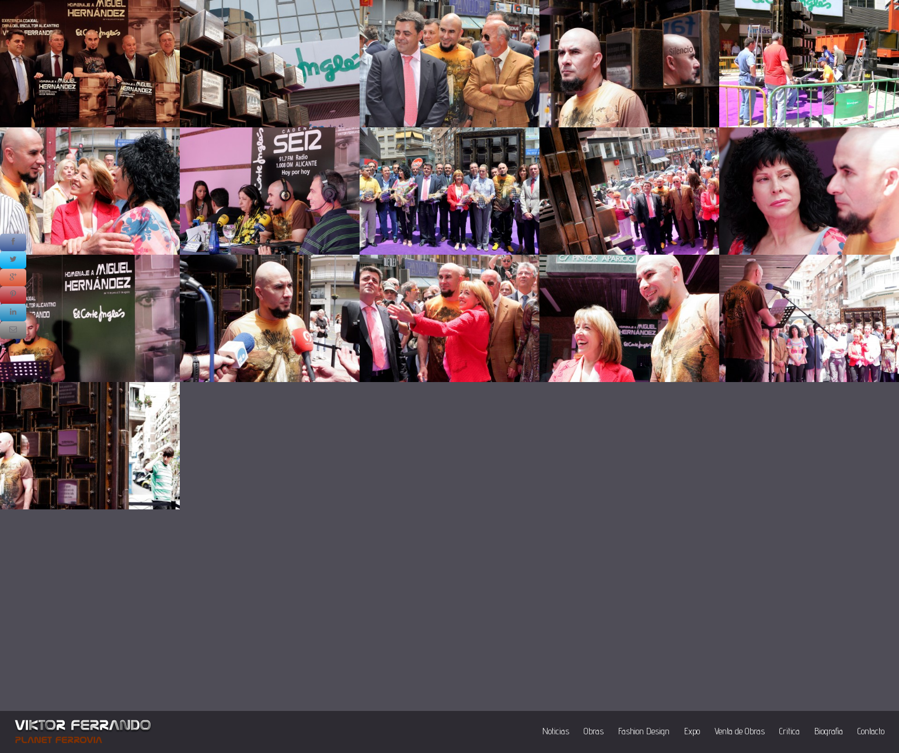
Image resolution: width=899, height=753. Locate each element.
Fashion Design (644, 731)
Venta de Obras (740, 731)
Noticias (555, 731)
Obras (594, 731)
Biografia (828, 731)
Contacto (871, 731)
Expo (692, 731)
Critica (789, 731)
